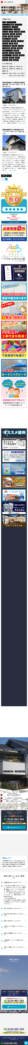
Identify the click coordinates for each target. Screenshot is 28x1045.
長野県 (11, 66)
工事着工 (13, 41)
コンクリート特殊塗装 (8, 24)
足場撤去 (5, 53)
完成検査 (17, 36)
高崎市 (10, 73)
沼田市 (18, 69)
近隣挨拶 (18, 53)
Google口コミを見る (14, 222)
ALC (4, 22)
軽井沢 (4, 66)
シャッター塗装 (6, 27)
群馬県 (4, 73)
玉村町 (4, 69)
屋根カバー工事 (6, 38)
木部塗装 (14, 45)
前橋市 (14, 73)
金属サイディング (7, 55)
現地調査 (20, 48)
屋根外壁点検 (6, 41)
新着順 (3, 175)
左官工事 (5, 43)
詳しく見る (22, 123)
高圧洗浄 (16, 60)
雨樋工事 (11, 57)
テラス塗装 (16, 29)
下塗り (22, 31)
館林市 (4, 71)
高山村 (18, 66)
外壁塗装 (10, 36)
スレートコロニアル (7, 29)
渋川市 (18, 73)
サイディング (18, 24)
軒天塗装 (11, 53)
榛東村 (22, 75)
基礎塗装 (19, 34)
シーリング (14, 27)
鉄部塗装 (15, 55)
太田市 (11, 69)
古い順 (9, 175)
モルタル (5, 31)
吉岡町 (18, 75)
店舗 (16, 43)
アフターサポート (11, 22)
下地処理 (17, 31)
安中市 (14, 75)
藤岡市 (22, 73)
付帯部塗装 (5, 34)
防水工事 (22, 55)
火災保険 (21, 45)
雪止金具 (5, 60)
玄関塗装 (13, 48)
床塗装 (11, 43)
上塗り (11, 31)
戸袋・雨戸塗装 (6, 45)
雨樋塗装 (5, 57)
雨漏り (17, 57)
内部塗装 (12, 34)
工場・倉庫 (20, 41)
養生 (10, 60)
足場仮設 (16, 50)
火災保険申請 (6, 48)
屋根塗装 (14, 38)
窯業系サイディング (7, 50)
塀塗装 (4, 36)
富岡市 (10, 75)
